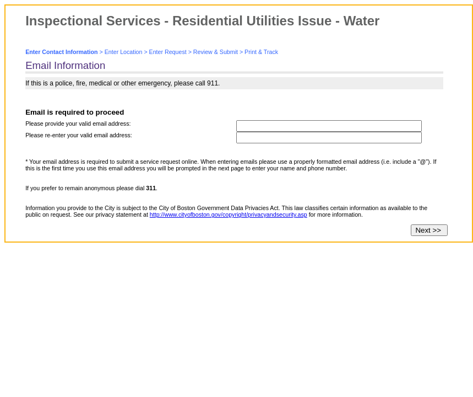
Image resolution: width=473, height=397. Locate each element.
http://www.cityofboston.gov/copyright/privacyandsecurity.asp (228, 214)
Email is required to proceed (74, 112)
